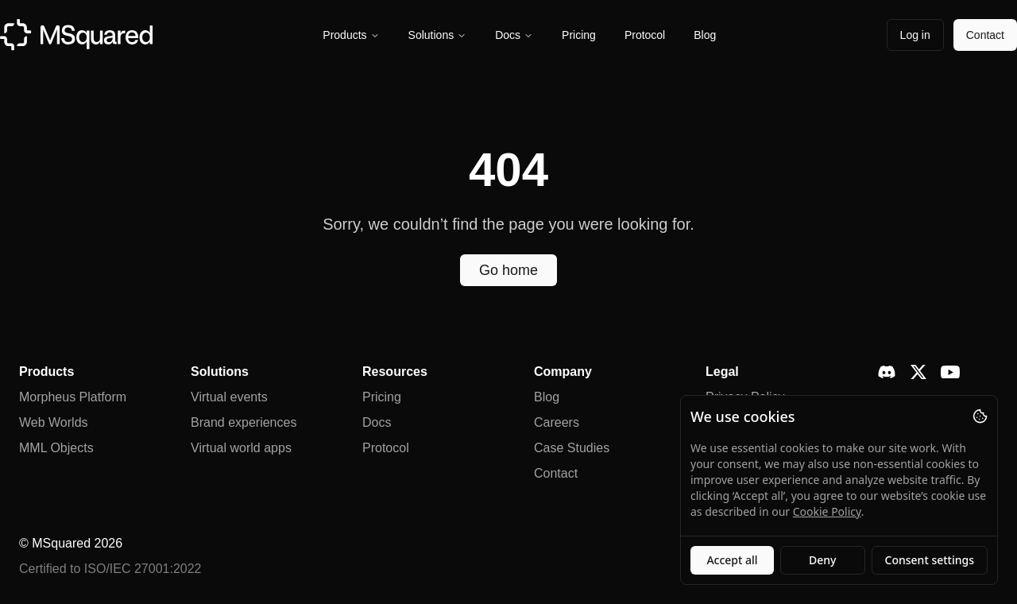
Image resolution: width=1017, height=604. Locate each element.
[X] (918, 371)
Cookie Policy (827, 511)
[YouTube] (950, 372)
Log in (915, 35)
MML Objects (56, 448)
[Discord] (886, 371)
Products (351, 35)
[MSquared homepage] (76, 34)
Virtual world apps (241, 448)
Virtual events (229, 397)
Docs (514, 35)
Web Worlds (53, 422)
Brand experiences (243, 422)
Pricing (579, 35)
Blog (705, 35)
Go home (508, 270)
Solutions (437, 35)
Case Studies (571, 448)
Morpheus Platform (72, 397)
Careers (556, 422)
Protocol (645, 35)
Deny (822, 559)
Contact (985, 35)
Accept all (731, 559)
